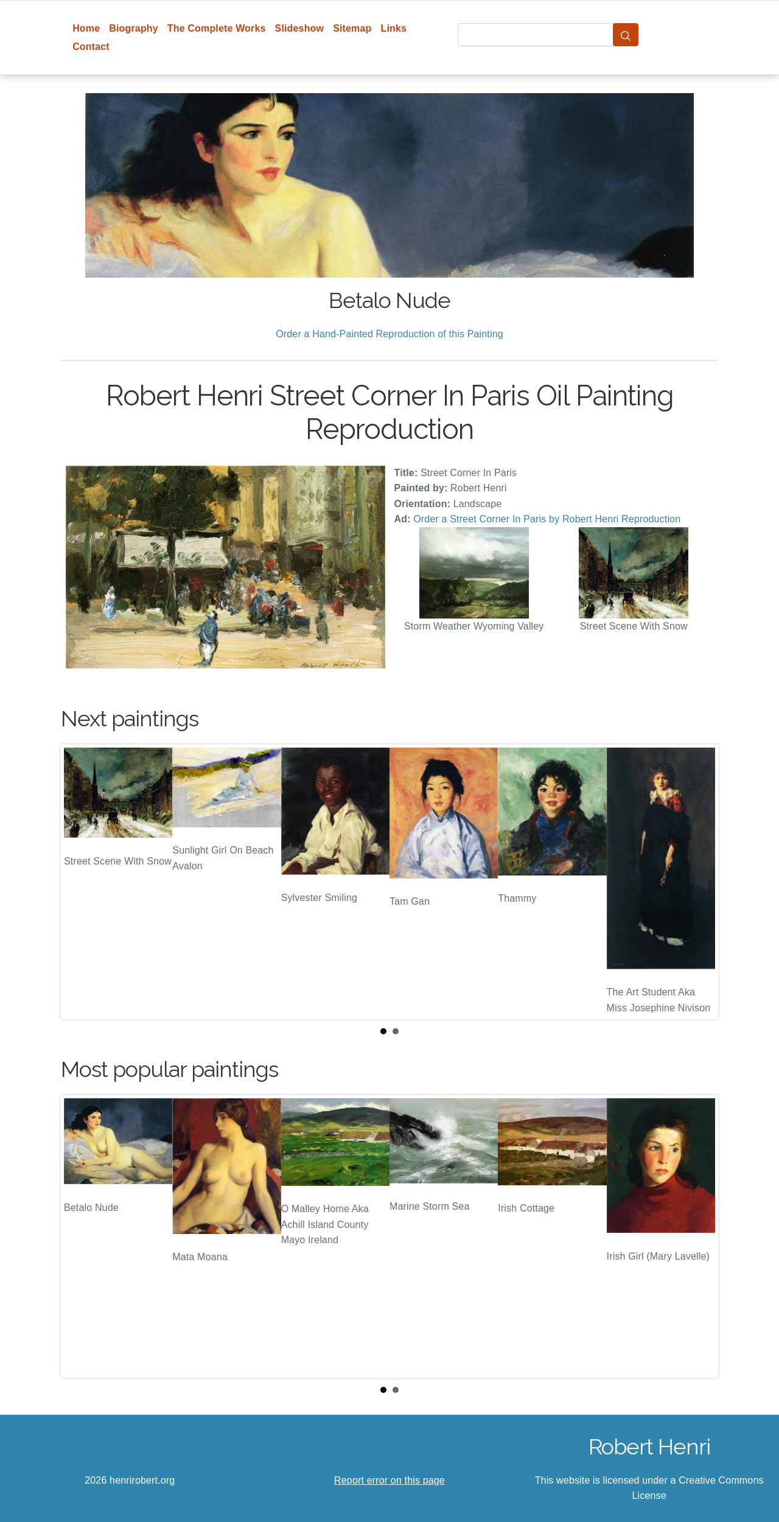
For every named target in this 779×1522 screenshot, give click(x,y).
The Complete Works (216, 28)
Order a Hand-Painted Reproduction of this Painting (389, 334)
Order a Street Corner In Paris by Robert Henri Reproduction (546, 519)
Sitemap (352, 28)
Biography (133, 28)
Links (394, 28)
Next (699, 881)
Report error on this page (389, 1480)
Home (86, 28)
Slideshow (299, 28)
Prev (79, 881)
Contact (91, 46)
